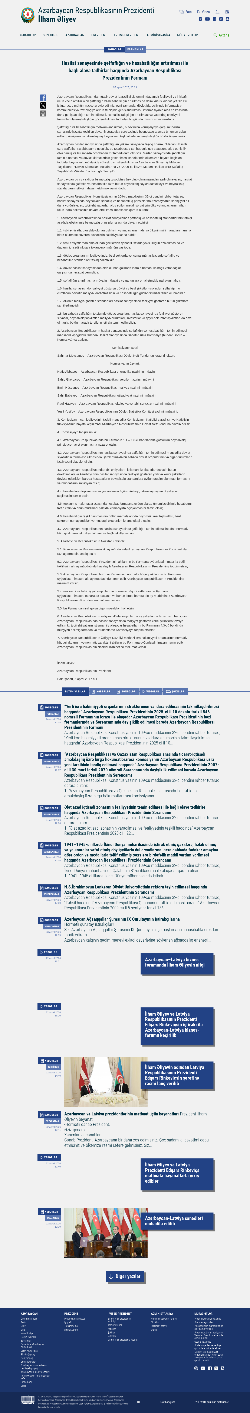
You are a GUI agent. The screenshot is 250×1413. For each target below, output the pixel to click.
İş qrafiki (68, 1322)
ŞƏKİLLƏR (178, 691)
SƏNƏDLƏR (51, 35)
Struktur (155, 1322)
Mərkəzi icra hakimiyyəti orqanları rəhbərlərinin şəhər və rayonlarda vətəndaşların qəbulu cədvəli (208, 1356)
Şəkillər (111, 1332)
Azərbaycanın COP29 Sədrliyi (35, 1372)
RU (217, 12)
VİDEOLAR (152, 691)
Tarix (23, 1322)
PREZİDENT (99, 35)
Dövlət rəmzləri (28, 1337)
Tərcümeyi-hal (71, 1325)
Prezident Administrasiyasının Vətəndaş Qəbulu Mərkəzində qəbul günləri (209, 1335)
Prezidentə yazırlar (203, 1322)
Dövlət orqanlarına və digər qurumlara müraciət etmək (208, 1347)
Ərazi (23, 1325)
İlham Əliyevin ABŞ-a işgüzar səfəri (35, 1377)
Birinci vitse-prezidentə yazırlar (123, 1339)
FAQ (138, 1402)
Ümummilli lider (29, 1318)
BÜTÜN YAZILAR (75, 691)
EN (227, 12)
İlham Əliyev (57, 19)
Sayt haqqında (167, 1402)
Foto (188, 12)
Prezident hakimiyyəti (74, 1318)
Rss (227, 19)
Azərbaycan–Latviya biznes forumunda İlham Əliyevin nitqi (175, 962)
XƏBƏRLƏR (28, 35)
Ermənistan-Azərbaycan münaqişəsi (33, 1346)
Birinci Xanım (71, 1329)
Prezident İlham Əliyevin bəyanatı (142, 1129)
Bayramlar (26, 1340)
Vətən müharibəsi (29, 1350)
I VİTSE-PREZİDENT (127, 35)
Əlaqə (154, 1329)
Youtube (207, 19)
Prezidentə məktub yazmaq (207, 1318)
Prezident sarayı (159, 1325)
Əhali (23, 1329)
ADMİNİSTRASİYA (158, 35)
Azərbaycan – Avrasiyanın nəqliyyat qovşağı (34, 1367)
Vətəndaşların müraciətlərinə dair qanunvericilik (208, 1327)
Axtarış (224, 35)
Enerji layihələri (28, 1361)
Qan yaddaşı (27, 1358)
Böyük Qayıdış (28, 1354)
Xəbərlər (112, 1328)
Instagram (200, 19)
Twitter (221, 19)
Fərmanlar (135, 49)
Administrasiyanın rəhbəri (164, 1318)
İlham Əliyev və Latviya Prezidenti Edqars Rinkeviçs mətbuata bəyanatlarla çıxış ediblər (172, 1173)
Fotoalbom (26, 1382)
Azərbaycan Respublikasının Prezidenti (96, 10)
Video (206, 12)
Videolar (112, 1336)
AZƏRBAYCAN (74, 35)
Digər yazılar (128, 1276)
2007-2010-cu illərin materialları (212, 1402)
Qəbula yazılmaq (202, 1341)
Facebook (214, 19)
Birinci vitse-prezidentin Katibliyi (119, 1320)
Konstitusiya (27, 1333)
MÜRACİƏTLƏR (187, 35)
